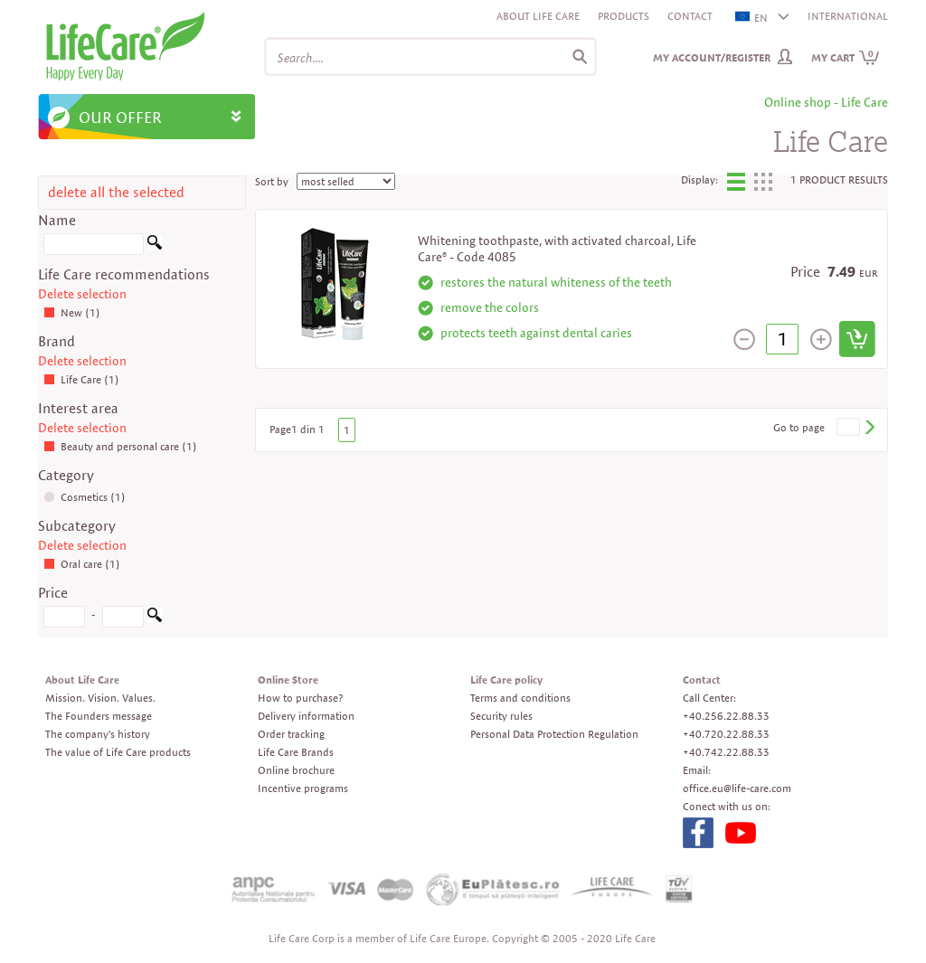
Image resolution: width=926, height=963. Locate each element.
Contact (690, 16)
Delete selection (82, 294)
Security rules (501, 715)
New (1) (71, 312)
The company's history (97, 734)
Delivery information (306, 715)
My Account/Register (711, 57)
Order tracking (291, 734)
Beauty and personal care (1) (120, 446)
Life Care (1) (81, 379)
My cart (845, 57)
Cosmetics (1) (84, 497)
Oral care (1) (81, 564)
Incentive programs (303, 788)
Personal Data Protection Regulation (554, 734)
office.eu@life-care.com (737, 788)
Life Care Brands (296, 752)
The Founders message (98, 715)
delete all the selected (116, 192)
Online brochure (296, 770)
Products (623, 16)
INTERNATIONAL (848, 16)
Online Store (288, 679)
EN (752, 17)
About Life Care (538, 16)
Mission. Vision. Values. (100, 697)
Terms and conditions (520, 697)
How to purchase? (300, 697)
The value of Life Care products (118, 752)
